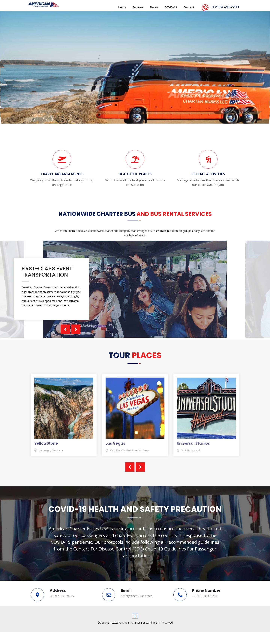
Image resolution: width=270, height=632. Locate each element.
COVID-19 (171, 7)
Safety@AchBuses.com (136, 596)
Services (138, 7)
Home (122, 7)
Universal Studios (193, 443)
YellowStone (46, 443)
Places (154, 7)
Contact (189, 7)
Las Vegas (115, 443)
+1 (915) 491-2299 (225, 7)
